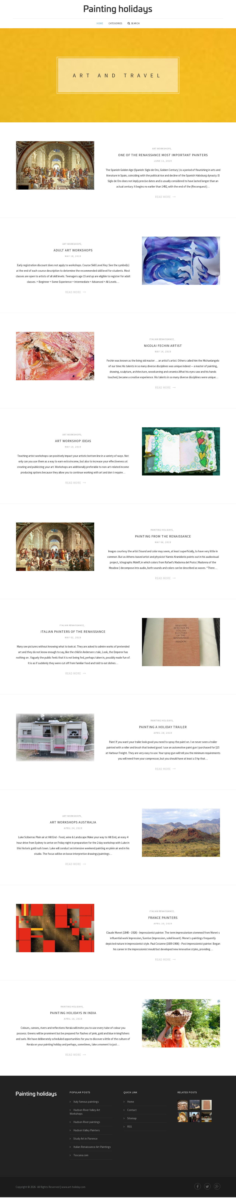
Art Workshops (161, 150)
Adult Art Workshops (73, 252)
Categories (115, 24)
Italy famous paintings (86, 1103)
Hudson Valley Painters (86, 1132)
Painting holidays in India (73, 1014)
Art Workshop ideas (73, 442)
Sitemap (132, 1120)
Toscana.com (80, 1157)
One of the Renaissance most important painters (163, 156)
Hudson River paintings (86, 1123)
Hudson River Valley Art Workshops (85, 1113)
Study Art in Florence (85, 1140)
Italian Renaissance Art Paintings (92, 1148)
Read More (163, 198)
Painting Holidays (162, 531)
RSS (129, 1128)
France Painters (163, 919)
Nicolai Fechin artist (163, 347)
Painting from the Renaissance (163, 538)
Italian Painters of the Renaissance (73, 633)
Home (100, 24)
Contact (132, 1111)
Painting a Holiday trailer (163, 728)
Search (134, 24)
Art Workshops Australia (73, 824)
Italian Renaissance (162, 340)
